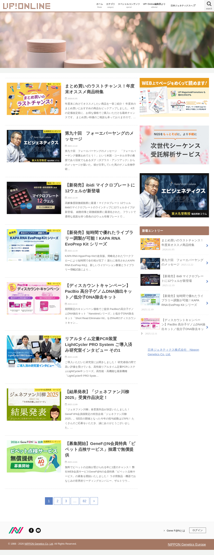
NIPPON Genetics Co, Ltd (38, 548)
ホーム (99, 6)
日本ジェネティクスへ (183, 5)
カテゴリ (110, 6)
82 (84, 506)
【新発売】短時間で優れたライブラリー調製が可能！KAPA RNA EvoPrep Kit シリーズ (171, 302)
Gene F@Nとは (176, 535)
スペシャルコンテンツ (129, 6)
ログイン (197, 535)
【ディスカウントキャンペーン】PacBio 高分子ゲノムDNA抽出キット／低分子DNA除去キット (172, 326)
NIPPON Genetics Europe (187, 549)
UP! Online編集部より (154, 6)
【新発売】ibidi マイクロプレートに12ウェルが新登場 (171, 280)
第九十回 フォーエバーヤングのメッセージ (171, 263)
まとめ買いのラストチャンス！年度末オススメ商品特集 (171, 244)
